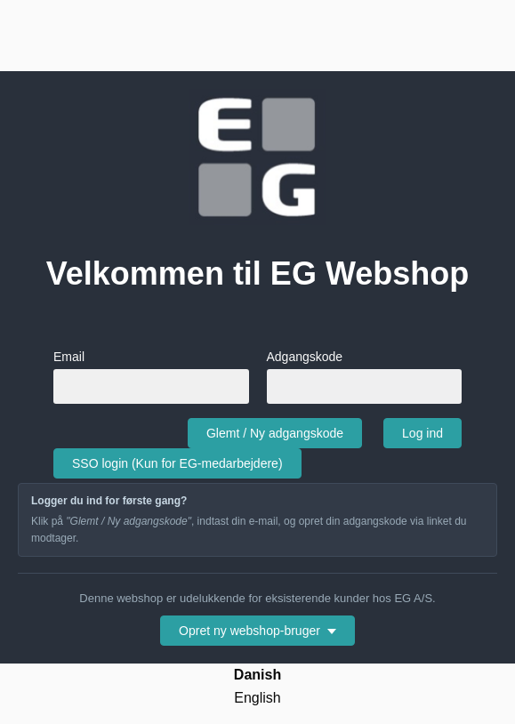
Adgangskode (365, 376)
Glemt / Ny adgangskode (274, 433)
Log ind (422, 433)
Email (151, 376)
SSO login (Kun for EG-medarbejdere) (177, 463)
